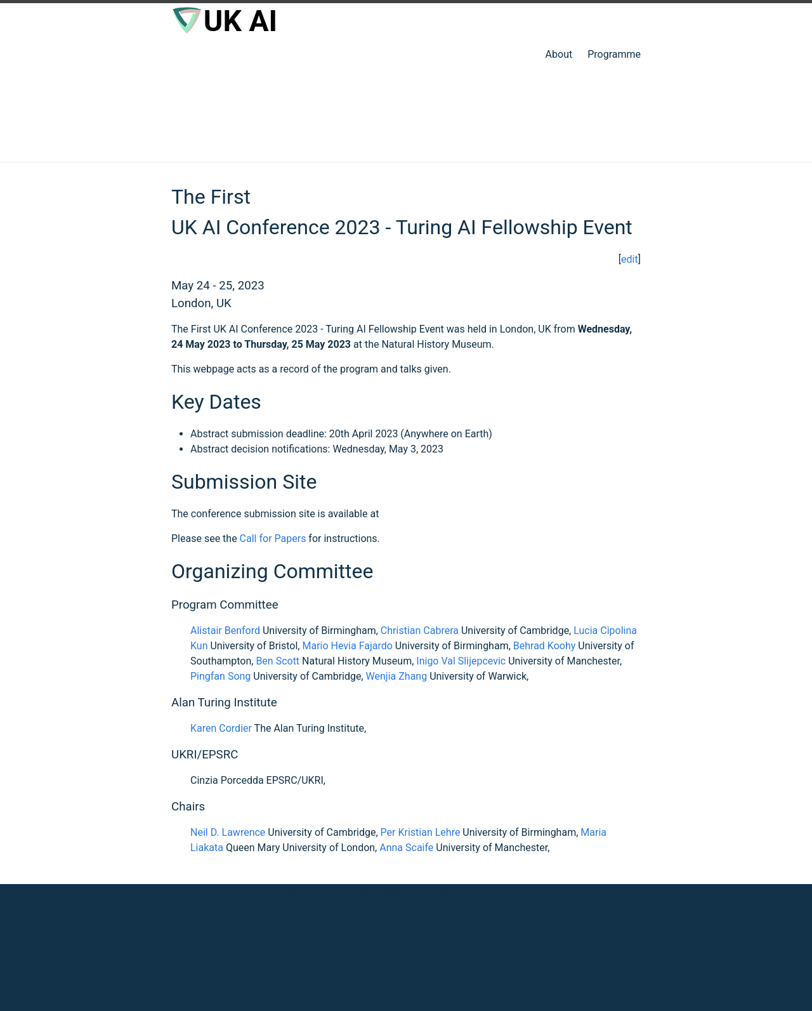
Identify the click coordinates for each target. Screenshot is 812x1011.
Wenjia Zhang (397, 676)
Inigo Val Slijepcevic (461, 661)
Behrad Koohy (544, 646)
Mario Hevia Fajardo (347, 646)
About (559, 54)
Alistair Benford (225, 630)
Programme (614, 54)
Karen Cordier (221, 728)
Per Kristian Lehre (421, 832)
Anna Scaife (406, 848)
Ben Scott (277, 661)
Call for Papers (273, 538)
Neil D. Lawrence (227, 832)
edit (629, 259)
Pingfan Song (220, 676)
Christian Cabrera (420, 630)
